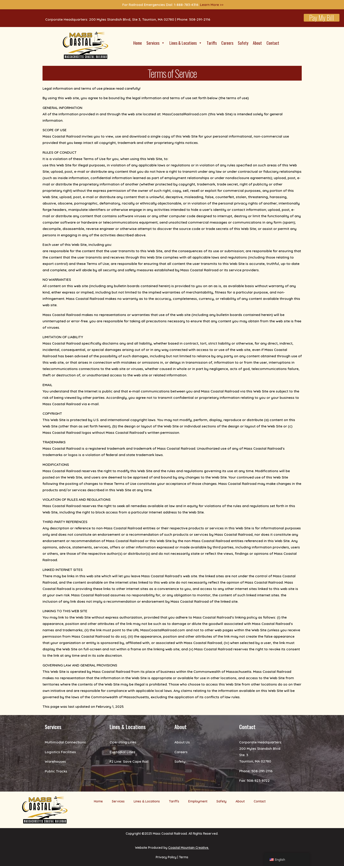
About (257, 43)
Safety (243, 43)
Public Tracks (56, 771)
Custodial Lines (122, 752)
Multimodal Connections (65, 742)
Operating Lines (123, 742)
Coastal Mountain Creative (188, 848)
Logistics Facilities (60, 752)
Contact (272, 43)
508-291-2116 (262, 771)
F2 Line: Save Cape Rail (129, 761)
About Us (182, 742)
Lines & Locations (185, 42)
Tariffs (212, 43)
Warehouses (55, 761)
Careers (227, 43)
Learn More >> (211, 4)
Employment (197, 801)
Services (155, 42)
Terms (183, 857)
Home (137, 43)
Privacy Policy (166, 857)
